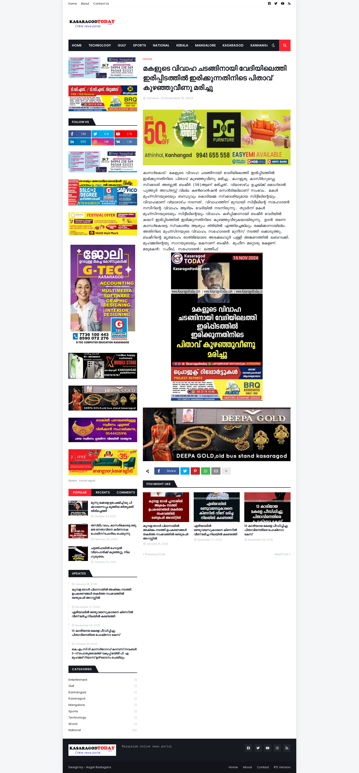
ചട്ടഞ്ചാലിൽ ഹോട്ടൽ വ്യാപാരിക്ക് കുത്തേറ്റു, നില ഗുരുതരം (110, 552)
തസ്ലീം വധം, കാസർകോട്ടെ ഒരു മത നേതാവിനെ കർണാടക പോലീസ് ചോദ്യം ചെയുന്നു (113, 529)
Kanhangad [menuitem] (261, 45)
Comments (126, 492)
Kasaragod (102, 698)
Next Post (281, 554)
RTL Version (282, 767)
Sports (102, 711)
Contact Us (101, 3)
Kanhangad (102, 692)
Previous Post (155, 554)
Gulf (102, 686)
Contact (263, 767)
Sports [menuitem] (139, 45)
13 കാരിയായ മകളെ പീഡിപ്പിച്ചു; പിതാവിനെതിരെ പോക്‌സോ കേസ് (266, 530)
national (102, 730)
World (102, 724)
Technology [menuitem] (99, 45)
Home (72, 3)
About (85, 3)
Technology (102, 717)
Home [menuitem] (77, 45)
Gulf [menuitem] (122, 45)
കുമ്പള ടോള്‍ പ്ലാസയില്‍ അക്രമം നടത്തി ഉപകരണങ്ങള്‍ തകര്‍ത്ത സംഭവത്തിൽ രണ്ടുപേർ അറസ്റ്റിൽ (165, 532)
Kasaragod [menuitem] (233, 45)
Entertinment (102, 680)
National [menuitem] (161, 45)
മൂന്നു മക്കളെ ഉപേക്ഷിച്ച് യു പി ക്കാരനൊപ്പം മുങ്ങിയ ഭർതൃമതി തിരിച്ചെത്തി (112, 507)
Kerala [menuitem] (182, 45)
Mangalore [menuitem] (205, 45)
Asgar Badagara (98, 767)
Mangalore (102, 705)
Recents (103, 492)
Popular (80, 492)
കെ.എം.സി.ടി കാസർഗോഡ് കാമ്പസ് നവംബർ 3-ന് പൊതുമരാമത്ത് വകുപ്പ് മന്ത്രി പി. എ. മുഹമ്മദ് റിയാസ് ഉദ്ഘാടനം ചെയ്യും (104, 653)
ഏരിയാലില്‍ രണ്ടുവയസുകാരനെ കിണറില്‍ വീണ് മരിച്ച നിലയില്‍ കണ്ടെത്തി (215, 530)
